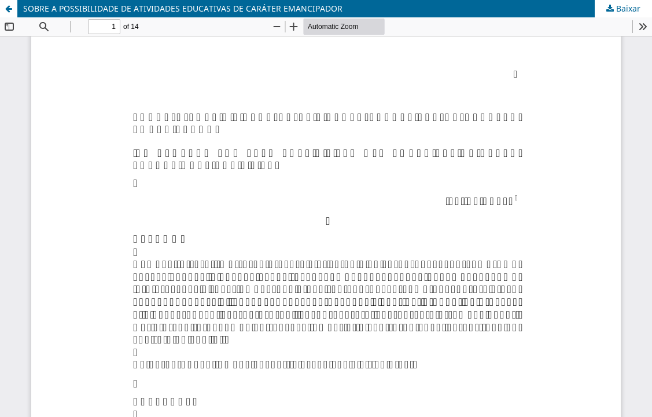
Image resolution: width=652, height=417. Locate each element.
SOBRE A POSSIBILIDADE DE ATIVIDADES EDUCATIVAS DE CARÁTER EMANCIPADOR (182, 8)
